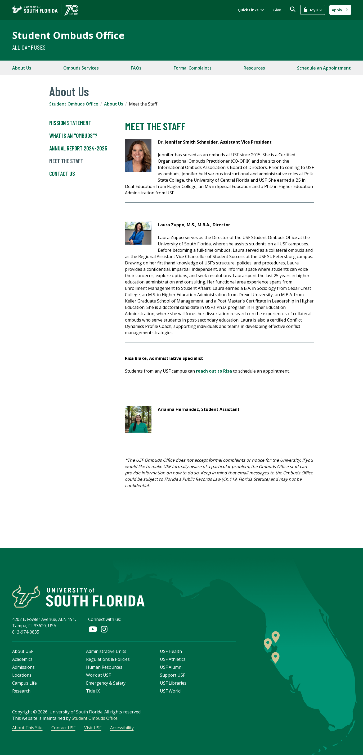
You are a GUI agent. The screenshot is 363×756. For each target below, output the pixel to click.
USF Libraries (173, 684)
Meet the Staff (66, 161)
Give (277, 9)
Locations (22, 676)
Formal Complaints (193, 68)
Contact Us (62, 174)
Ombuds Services (81, 68)
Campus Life (24, 684)
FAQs (136, 68)
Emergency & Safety (106, 684)
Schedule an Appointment (324, 68)
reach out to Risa (214, 371)
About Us (21, 68)
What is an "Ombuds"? (73, 135)
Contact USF (63, 728)
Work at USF (98, 676)
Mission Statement (70, 123)
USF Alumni (171, 668)
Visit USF (92, 728)
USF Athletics (173, 660)
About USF (22, 652)
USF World (170, 692)
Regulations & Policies (108, 660)
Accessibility (122, 728)
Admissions (23, 668)
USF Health (171, 652)
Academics (22, 660)
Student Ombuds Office (68, 35)
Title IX (93, 692)
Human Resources (104, 668)
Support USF (172, 676)
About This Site (27, 728)
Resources (254, 68)
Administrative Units (106, 652)
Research (21, 692)
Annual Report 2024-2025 (78, 148)
